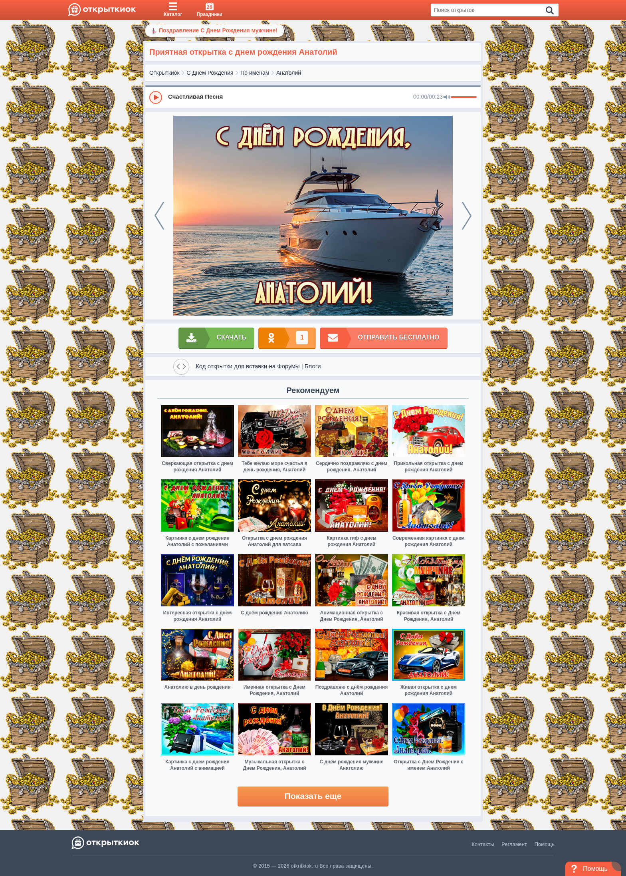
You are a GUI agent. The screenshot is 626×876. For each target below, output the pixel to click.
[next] (467, 216)
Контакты (482, 844)
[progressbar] (464, 97)
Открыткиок (164, 73)
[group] (313, 97)
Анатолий (288, 73)
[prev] (159, 216)
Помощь (545, 844)
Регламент (514, 844)
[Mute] (447, 97)
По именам (254, 73)
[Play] (155, 97)
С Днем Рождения (209, 73)
